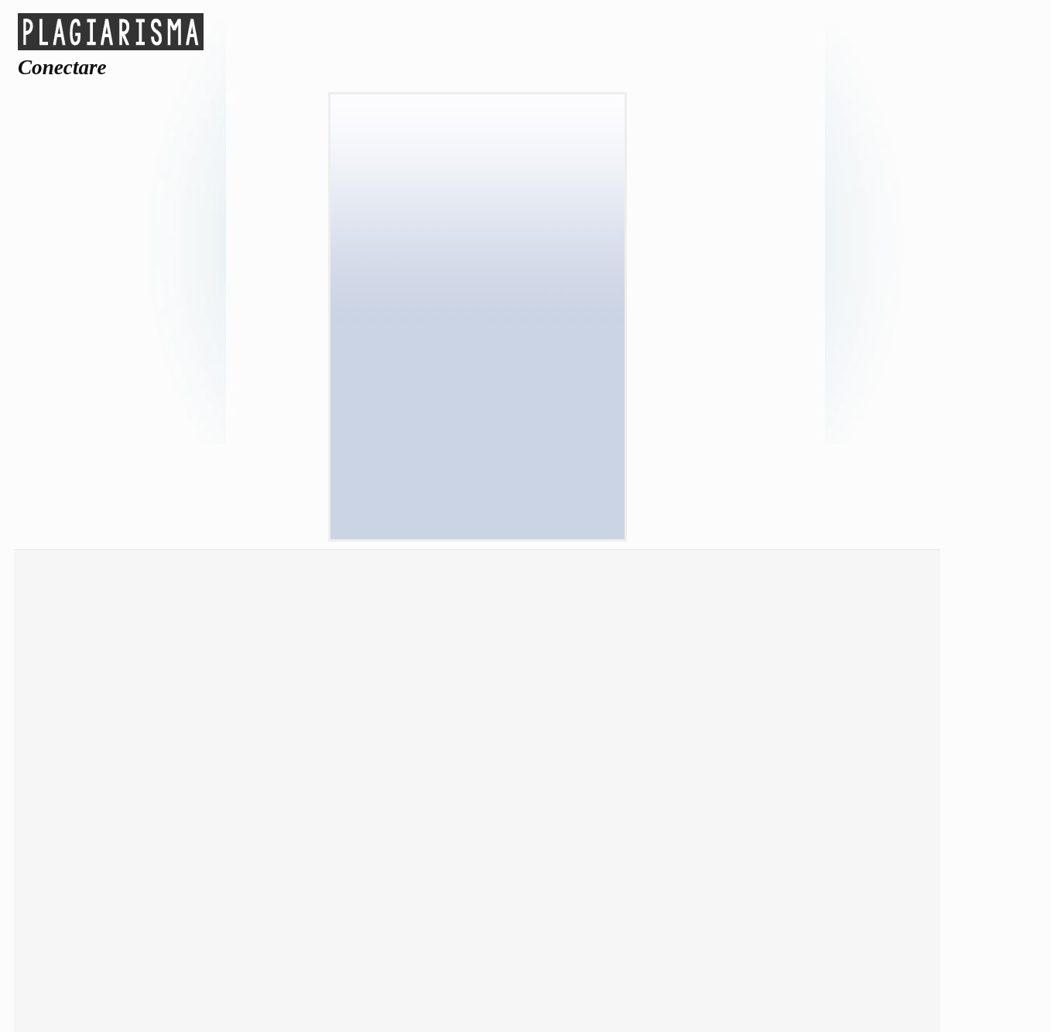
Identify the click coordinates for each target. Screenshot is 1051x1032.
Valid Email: (477, 255)
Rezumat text (139, 696)
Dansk (316, 880)
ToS (842, 669)
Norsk (530, 880)
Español (746, 880)
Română (423, 900)
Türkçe (746, 900)
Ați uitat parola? (476, 488)
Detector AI (346, 642)
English (208, 923)
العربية (101, 880)
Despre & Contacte (843, 642)
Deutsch (423, 880)
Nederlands (208, 900)
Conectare (609, 676)
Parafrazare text (346, 669)
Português (316, 900)
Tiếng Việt (853, 902)
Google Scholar (139, 669)
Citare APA (347, 723)
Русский (530, 900)
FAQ (843, 723)
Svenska (638, 900)
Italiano (853, 880)
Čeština (208, 880)
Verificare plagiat (139, 642)
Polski (101, 900)
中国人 (101, 924)
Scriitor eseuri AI (346, 696)
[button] (477, 210)
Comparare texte (140, 750)
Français (638, 880)
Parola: (477, 297)
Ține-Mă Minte (486, 367)
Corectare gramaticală (139, 723)
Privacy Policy (843, 696)
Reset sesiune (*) (486, 339)
